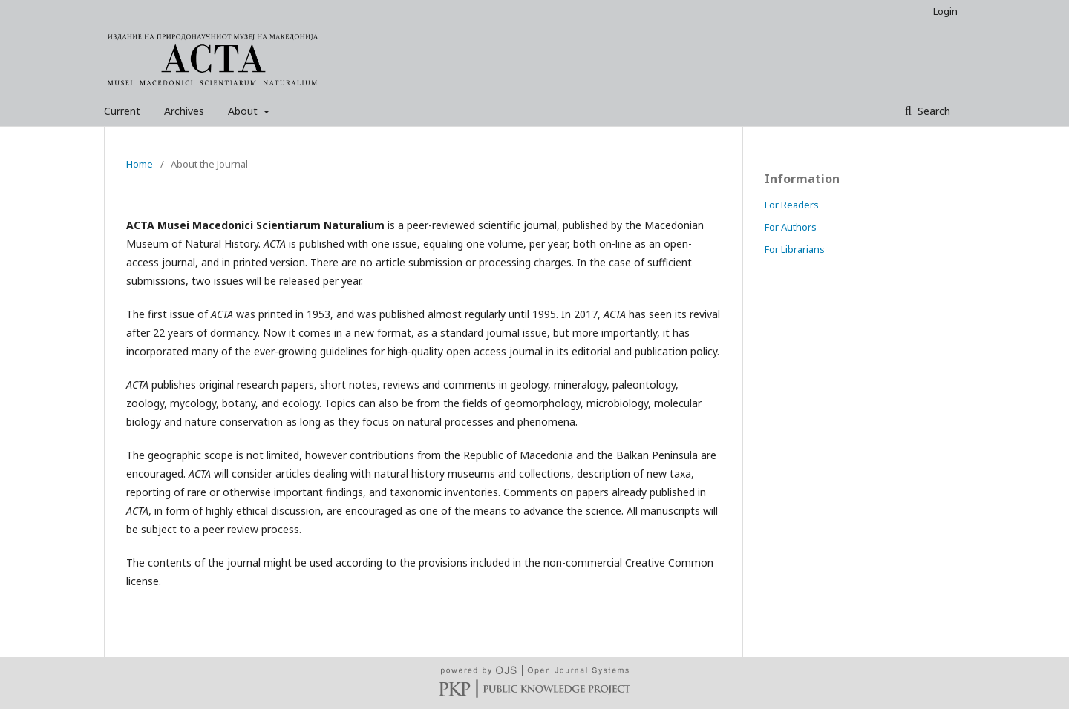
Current (122, 111)
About (244, 111)
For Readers (792, 204)
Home (139, 164)
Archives (184, 111)
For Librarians (795, 249)
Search (932, 111)
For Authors (791, 227)
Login (945, 11)
